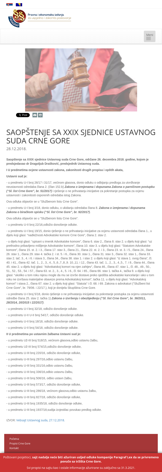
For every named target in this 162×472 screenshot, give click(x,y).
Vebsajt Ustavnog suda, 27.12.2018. (40, 420)
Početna (14, 439)
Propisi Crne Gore (19, 443)
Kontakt (14, 448)
